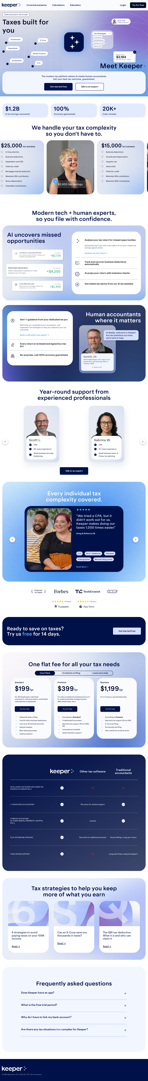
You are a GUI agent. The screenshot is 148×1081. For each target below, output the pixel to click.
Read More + (82, 567)
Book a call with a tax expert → (34, 335)
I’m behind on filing (71, 673)
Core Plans (45, 673)
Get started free (58, 86)
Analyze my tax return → (96, 253)
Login (123, 5)
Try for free (138, 5)
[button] (5, 441)
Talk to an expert (89, 86)
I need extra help (100, 673)
